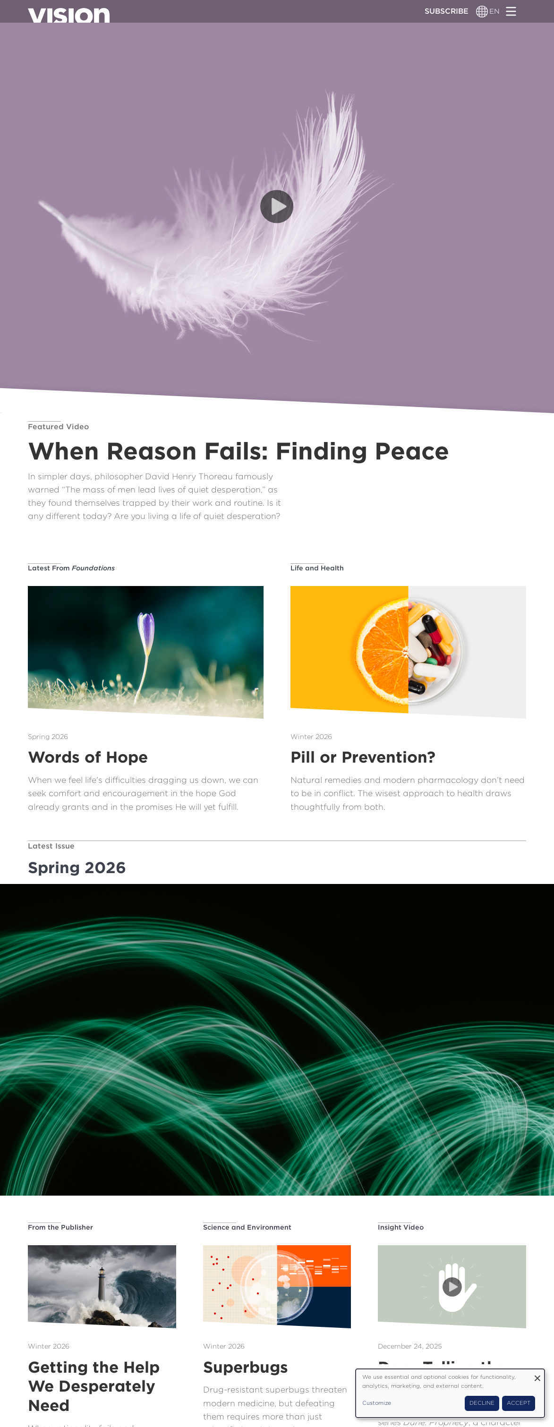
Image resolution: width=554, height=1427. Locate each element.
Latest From (71, 568)
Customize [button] (376, 1403)
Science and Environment (247, 1227)
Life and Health (317, 568)
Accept (518, 1403)
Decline (481, 1403)
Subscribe (447, 11)
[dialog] (450, 1393)
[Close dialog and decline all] (537, 1375)
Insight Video (401, 1227)
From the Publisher (60, 1227)
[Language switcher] (482, 11)
